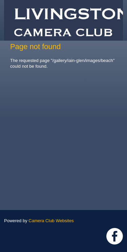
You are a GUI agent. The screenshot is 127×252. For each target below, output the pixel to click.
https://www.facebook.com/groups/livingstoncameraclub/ (114, 236)
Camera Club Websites (50, 220)
